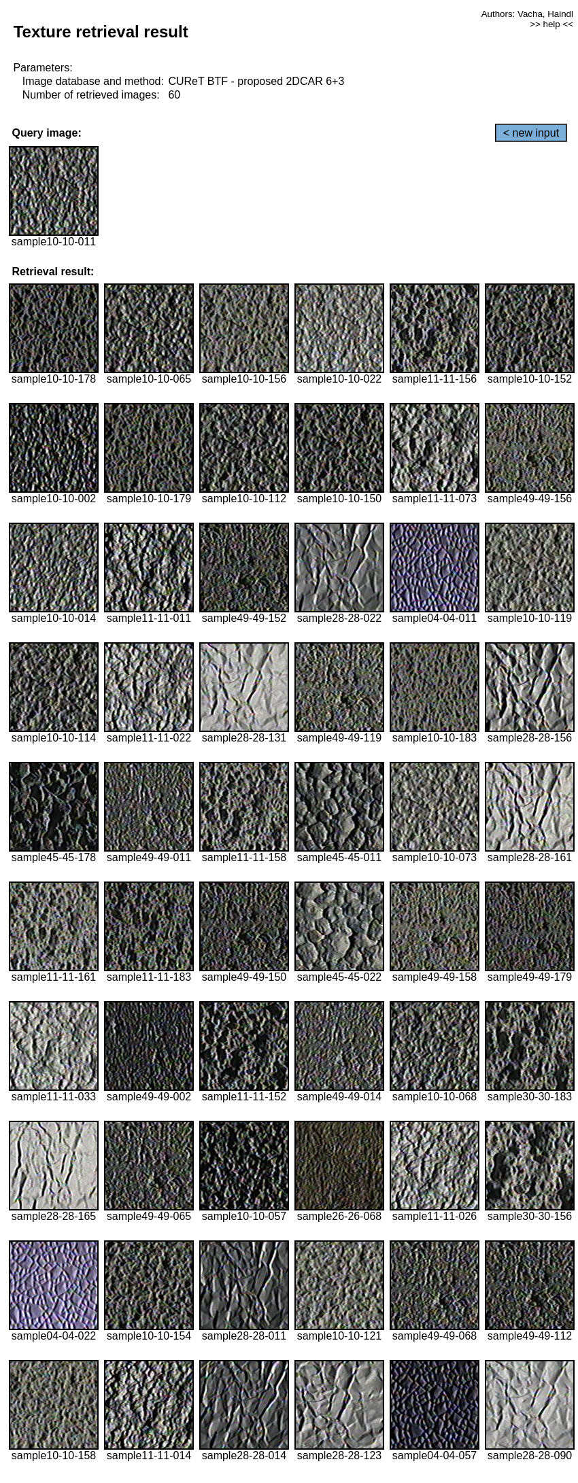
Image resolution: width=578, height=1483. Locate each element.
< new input (531, 133)
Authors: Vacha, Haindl (527, 14)
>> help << (551, 24)
